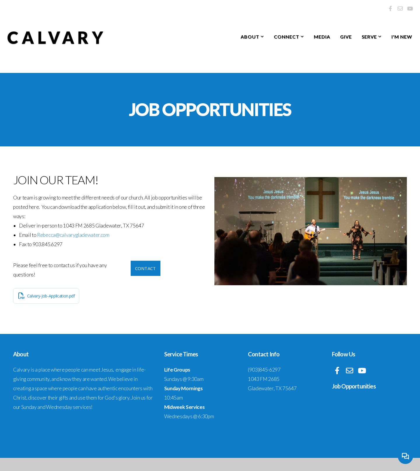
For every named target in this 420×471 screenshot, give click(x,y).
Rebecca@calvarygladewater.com (73, 235)
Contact (145, 268)
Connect (289, 36)
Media (322, 36)
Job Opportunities (354, 386)
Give (346, 36)
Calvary (57, 37)
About (252, 36)
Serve (372, 36)
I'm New (401, 36)
